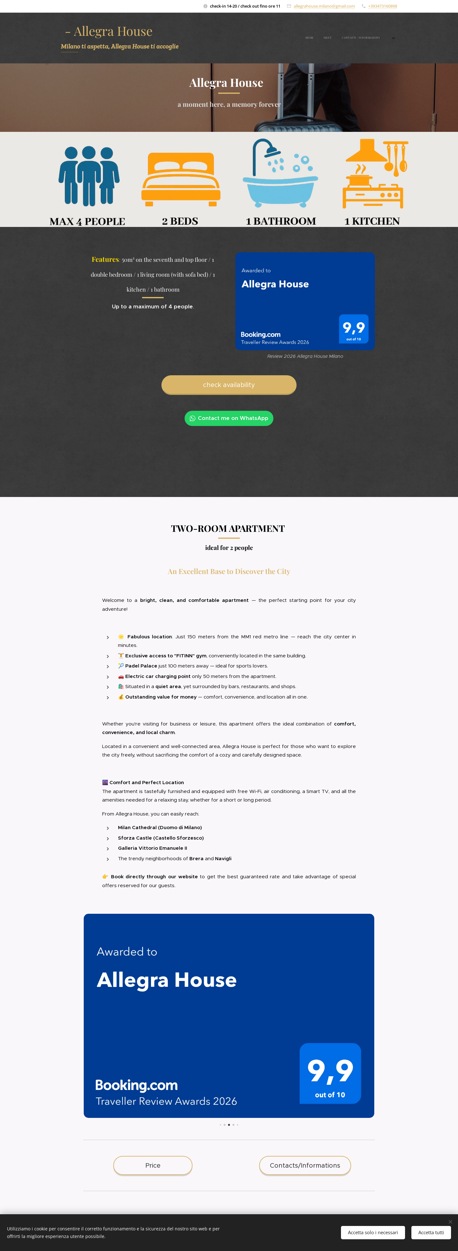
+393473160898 (382, 6)
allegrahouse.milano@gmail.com (324, 6)
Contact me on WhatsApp (229, 418)
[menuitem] (361, 38)
